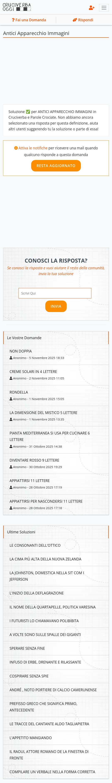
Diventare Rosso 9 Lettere (34, 460)
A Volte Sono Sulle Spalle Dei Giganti (45, 634)
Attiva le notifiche (33, 147)
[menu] (92, 8)
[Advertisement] (56, 72)
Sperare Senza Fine (27, 648)
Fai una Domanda (29, 19)
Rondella (19, 392)
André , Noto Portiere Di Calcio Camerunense (53, 689)
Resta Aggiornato (56, 165)
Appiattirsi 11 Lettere (30, 480)
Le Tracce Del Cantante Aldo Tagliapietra (49, 723)
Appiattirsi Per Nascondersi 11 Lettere (46, 501)
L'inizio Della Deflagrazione (37, 592)
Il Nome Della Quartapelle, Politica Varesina (53, 606)
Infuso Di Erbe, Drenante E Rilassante (45, 662)
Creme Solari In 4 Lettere (33, 371)
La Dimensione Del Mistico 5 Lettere (43, 412)
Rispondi (83, 19)
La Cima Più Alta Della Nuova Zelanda (45, 558)
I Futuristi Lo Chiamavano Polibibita (44, 620)
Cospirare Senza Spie (29, 676)
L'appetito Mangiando (31, 737)
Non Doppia (21, 351)
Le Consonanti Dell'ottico (35, 545)
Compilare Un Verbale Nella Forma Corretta (52, 771)
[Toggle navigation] (104, 7)
